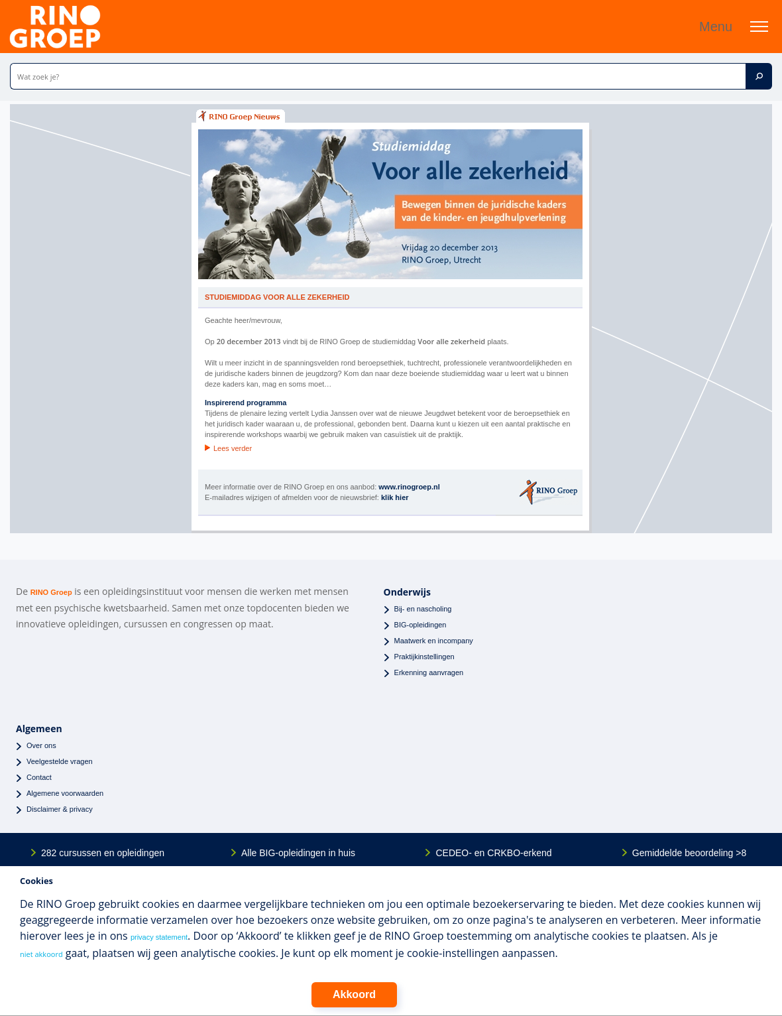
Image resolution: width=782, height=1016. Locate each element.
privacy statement (159, 937)
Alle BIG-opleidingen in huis (298, 853)
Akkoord (354, 994)
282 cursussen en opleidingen (102, 853)
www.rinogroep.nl (408, 487)
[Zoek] (759, 76)
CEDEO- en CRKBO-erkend (493, 853)
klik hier (395, 497)
